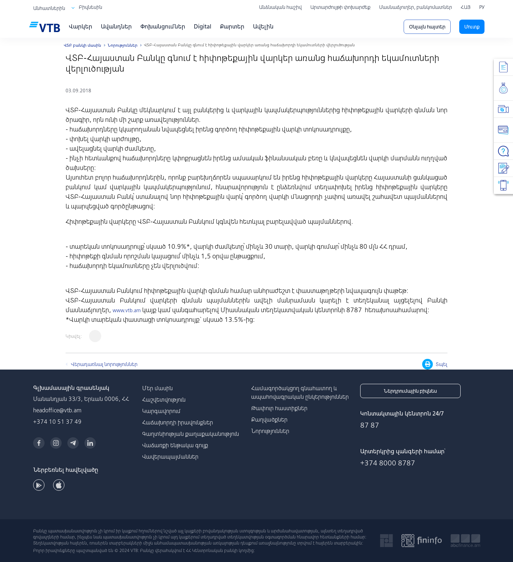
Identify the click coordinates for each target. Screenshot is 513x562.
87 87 (369, 425)
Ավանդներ (116, 26)
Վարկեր (80, 26)
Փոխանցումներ (162, 26)
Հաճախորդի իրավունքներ (177, 422)
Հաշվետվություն (164, 399)
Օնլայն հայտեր (427, 27)
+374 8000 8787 (387, 462)
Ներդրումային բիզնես (410, 391)
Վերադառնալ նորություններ (104, 364)
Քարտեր (232, 26)
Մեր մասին (157, 388)
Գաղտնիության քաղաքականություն (190, 433)
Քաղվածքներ (269, 419)
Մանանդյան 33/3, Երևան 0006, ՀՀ (81, 398)
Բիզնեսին (90, 7)
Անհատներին (49, 8)
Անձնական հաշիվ (280, 7)
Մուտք (472, 27)
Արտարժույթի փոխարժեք (340, 7)
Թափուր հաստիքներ (279, 408)
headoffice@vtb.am (57, 410)
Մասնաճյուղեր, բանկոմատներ (415, 7)
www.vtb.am (127, 310)
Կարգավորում (161, 410)
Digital (202, 26)
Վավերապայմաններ (170, 456)
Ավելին (263, 26)
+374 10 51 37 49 (57, 421)
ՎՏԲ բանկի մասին (82, 45)
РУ (481, 7)
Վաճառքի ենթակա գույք (175, 445)
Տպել (434, 364)
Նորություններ (123, 45)
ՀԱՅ (466, 7)
